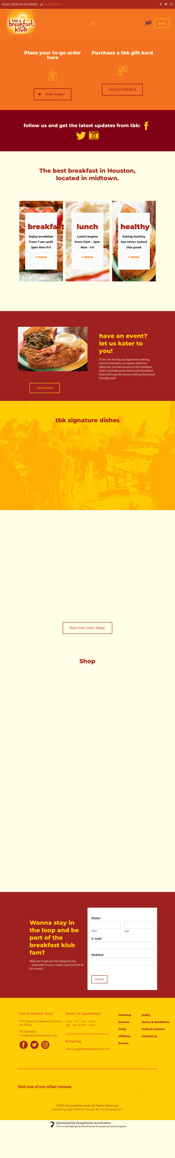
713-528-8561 (51, 4)
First (94, 931)
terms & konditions (152, 1022)
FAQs (122, 1029)
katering (125, 1015)
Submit (99, 979)
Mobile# (97, 955)
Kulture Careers (152, 1029)
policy (146, 1015)
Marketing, (59, 1109)
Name (96, 918)
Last (126, 931)
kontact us (149, 1036)
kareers (124, 1022)
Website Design (84, 1109)
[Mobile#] (122, 962)
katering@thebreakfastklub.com (88, 1049)
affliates (125, 1036)
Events (124, 1043)
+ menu (41, 257)
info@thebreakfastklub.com (38, 1035)
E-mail (97, 939)
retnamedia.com (111, 1109)
